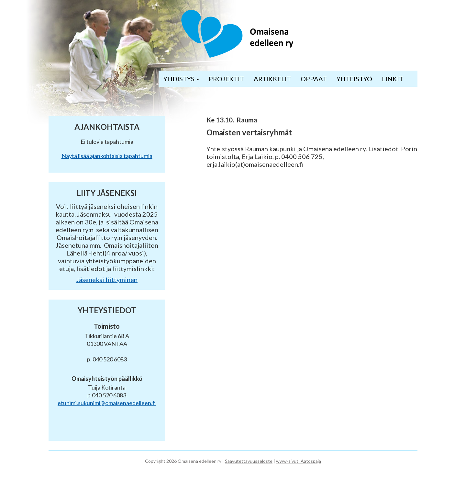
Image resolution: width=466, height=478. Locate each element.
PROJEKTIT (226, 79)
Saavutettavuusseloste (248, 461)
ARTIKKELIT (272, 79)
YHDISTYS (181, 79)
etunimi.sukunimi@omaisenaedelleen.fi (107, 402)
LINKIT (392, 79)
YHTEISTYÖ (354, 79)
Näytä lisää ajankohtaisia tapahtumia (106, 155)
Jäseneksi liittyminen (107, 279)
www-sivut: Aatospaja (298, 461)
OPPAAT (314, 79)
